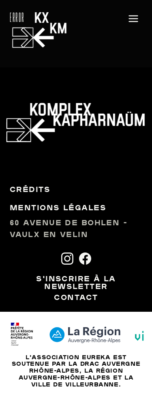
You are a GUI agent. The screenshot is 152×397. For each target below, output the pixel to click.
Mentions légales (58, 208)
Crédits (30, 190)
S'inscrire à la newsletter (76, 283)
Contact (76, 298)
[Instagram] (67, 258)
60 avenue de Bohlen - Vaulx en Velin (68, 229)
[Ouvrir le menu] (133, 19)
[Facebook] (85, 258)
